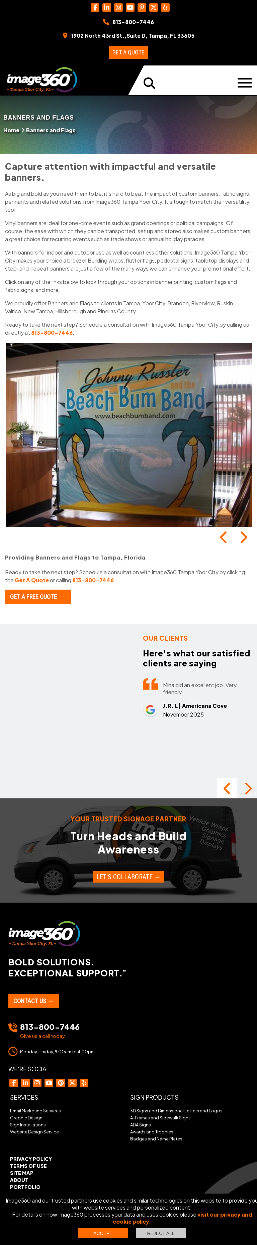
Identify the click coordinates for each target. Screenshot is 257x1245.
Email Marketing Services (35, 1110)
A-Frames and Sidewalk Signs (160, 1117)
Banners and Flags (51, 130)
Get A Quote (32, 580)
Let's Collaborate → (128, 877)
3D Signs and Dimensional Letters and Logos (176, 1110)
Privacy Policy (31, 1159)
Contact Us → (33, 1001)
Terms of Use (28, 1166)
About (19, 1180)
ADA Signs (140, 1124)
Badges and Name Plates (156, 1138)
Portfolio (25, 1187)
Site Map (21, 1173)
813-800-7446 (52, 332)
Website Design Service (34, 1131)
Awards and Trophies (151, 1131)
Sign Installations (28, 1124)
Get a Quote (128, 52)
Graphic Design (26, 1117)
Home (11, 130)
